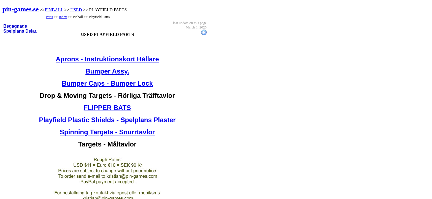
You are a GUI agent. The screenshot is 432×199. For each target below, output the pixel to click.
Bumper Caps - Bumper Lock (107, 83)
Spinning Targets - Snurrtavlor (107, 132)
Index (63, 17)
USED (76, 9)
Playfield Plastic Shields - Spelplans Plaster (107, 120)
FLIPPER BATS (107, 107)
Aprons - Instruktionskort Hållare (107, 59)
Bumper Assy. (107, 71)
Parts (49, 17)
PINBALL (54, 9)
